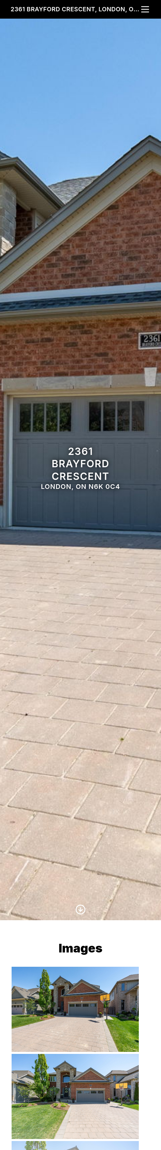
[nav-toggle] (145, 9)
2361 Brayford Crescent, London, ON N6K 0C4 (75, 9)
